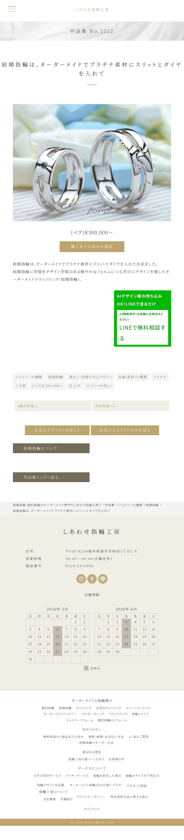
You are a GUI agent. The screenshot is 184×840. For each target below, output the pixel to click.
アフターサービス (77, 774)
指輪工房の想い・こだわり (86, 757)
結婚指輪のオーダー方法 (96, 741)
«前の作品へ (27, 404)
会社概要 (49, 797)
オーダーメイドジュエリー (60, 712)
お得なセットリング (108, 706)
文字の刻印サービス (48, 774)
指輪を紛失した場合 (107, 774)
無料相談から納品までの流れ (63, 735)
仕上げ (74, 385)
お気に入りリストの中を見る (127, 429)
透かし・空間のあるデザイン (90, 375)
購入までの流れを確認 (92, 246)
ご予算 (20, 385)
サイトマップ (92, 807)
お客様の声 (117, 757)
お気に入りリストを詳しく (54, 429)
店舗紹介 (66, 797)
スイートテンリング (138, 706)
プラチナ (160, 375)
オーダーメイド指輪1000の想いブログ (95, 783)
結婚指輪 (55, 375)
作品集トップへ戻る (42, 475)
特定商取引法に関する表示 (129, 795)
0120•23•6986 (79, 564)
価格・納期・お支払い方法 (106, 735)
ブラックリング (118, 712)
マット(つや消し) (99, 385)
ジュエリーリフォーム (79, 718)
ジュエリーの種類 (28, 375)
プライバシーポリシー (90, 795)
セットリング (84, 706)
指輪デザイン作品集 (51, 783)
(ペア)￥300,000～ (47, 385)
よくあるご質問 (138, 735)
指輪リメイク (140, 712)
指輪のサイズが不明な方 (143, 774)
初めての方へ (92, 728)
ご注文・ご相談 (136, 784)
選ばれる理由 (91, 750)
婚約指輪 (48, 706)
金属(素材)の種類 (132, 375)
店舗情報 (92, 593)
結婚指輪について (41, 446)
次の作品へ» (105, 404)
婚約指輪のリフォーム (112, 718)
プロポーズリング (92, 712)
